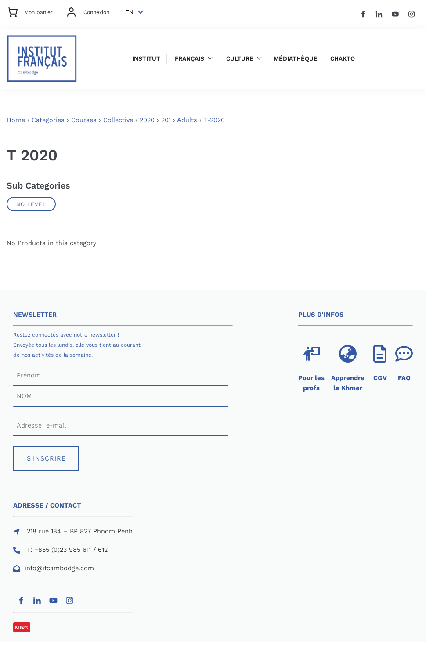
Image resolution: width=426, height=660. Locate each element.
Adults (187, 120)
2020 (147, 120)
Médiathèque (296, 58)
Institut (146, 58)
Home (16, 120)
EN (129, 12)
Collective (118, 120)
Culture (239, 58)
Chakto (342, 58)
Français (189, 58)
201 (166, 120)
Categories (48, 120)
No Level (31, 204)
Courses (84, 120)
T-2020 (214, 120)
